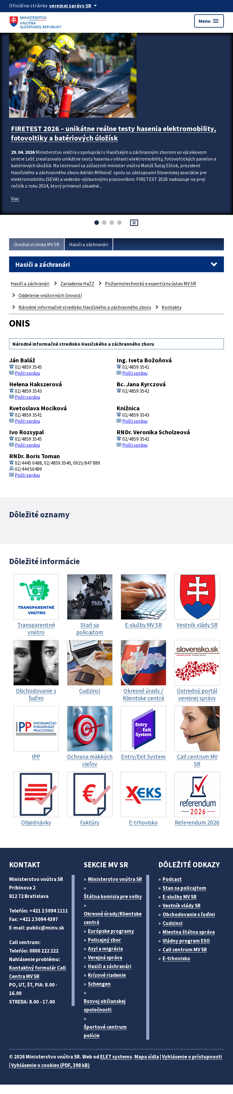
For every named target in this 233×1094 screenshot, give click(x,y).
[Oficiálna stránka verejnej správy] (74, 5)
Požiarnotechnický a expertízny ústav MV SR (150, 283)
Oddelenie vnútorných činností (50, 295)
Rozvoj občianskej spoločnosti (105, 1005)
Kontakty (171, 307)
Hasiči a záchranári (88, 244)
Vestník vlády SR (182, 905)
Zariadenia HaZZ (77, 283)
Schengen (99, 984)
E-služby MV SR (180, 896)
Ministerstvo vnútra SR (115, 879)
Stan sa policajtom (184, 888)
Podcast (172, 879)
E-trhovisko (176, 958)
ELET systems (116, 1056)
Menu (209, 21)
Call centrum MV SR (185, 949)
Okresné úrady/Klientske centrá (113, 918)
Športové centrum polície (105, 1031)
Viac (15, 198)
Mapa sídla (146, 1056)
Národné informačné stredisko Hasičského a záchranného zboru (85, 307)
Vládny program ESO (186, 940)
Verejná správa (105, 957)
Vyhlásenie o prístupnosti (192, 1056)
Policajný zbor (104, 940)
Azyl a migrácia (105, 948)
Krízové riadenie (107, 975)
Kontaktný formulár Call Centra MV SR (37, 972)
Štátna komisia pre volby (113, 896)
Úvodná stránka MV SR (36, 244)
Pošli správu (27, 373)
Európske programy (111, 931)
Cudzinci (173, 923)
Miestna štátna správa (189, 932)
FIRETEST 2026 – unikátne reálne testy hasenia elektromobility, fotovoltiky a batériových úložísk (113, 133)
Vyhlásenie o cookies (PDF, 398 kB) (50, 1065)
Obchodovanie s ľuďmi (189, 914)
